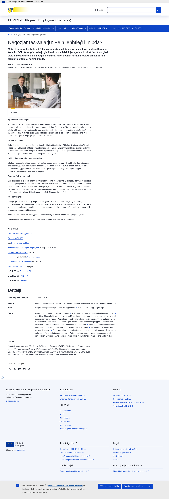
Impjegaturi (61, 28)
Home (10, 35)
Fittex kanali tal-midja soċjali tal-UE (74, 471)
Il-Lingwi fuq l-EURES (122, 395)
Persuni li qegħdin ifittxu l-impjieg (37, 28)
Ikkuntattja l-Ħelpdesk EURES (72, 395)
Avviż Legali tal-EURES (123, 406)
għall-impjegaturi (33, 257)
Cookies (116, 460)
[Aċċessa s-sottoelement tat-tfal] (53, 28)
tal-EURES (24, 243)
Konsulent (15, 243)
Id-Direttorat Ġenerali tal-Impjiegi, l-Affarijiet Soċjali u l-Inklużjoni (89, 303)
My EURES (136, 28)
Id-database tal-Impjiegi (17, 252)
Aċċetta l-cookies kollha (109, 486)
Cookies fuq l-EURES (122, 399)
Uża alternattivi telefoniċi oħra (72, 453)
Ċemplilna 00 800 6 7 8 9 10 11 (73, 449)
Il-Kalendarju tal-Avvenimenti (20, 262)
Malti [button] (99, 10)
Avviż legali (118, 456)
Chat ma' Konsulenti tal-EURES (73, 399)
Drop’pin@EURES (15, 238)
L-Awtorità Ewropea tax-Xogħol (48, 303)
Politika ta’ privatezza (122, 453)
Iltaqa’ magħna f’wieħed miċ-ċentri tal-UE (77, 460)
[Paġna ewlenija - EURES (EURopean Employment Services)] (20, 9)
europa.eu (21, 450)
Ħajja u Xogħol (77, 28)
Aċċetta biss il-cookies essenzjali (137, 486)
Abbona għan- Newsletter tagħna (73, 429)
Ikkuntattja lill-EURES (121, 28)
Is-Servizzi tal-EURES (97, 28)
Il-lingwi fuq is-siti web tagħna (125, 449)
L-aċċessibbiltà (12, 401)
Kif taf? (39, 2)
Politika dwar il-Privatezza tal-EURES (128, 402)
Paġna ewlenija (15, 28)
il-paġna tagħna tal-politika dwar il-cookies (65, 485)
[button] (10, 369)
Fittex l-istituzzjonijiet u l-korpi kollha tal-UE (131, 471)
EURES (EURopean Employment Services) (28, 389)
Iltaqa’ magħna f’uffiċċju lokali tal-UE (75, 456)
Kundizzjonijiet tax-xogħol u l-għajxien (23, 248)
